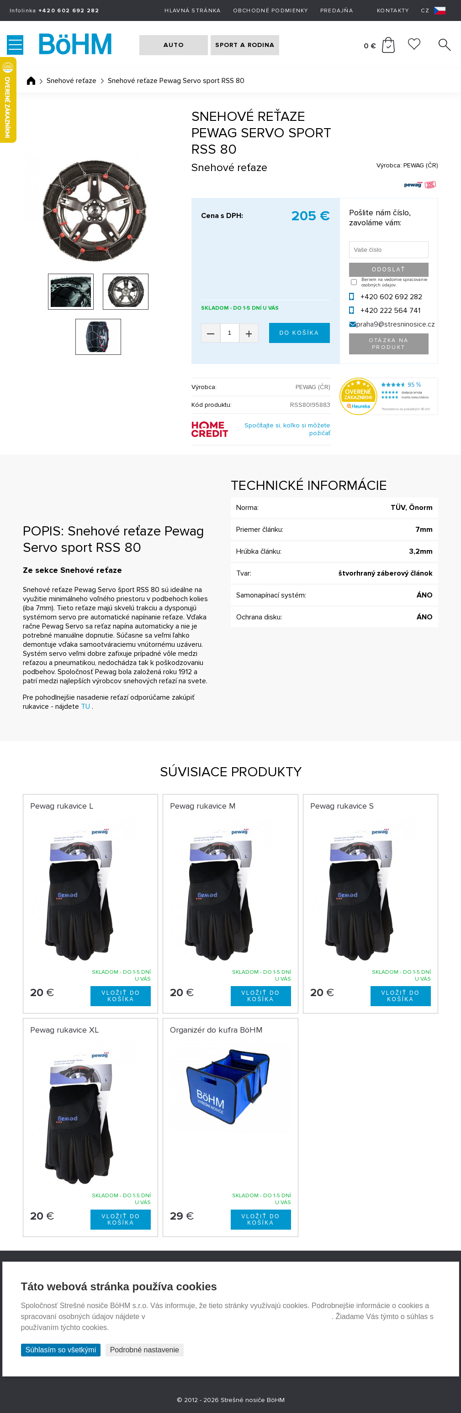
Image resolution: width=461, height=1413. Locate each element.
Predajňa (336, 10)
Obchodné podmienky (270, 10)
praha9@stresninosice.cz (395, 324)
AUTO (174, 45)
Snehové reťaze (71, 80)
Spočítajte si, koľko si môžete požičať (287, 429)
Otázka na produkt (389, 344)
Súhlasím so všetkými (61, 1350)
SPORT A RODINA (245, 45)
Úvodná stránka (31, 81)
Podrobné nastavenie (144, 1350)
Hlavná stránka (192, 10)
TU (85, 706)
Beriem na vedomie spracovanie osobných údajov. (394, 282)
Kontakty (393, 10)
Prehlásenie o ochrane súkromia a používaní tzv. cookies (239, 1316)
